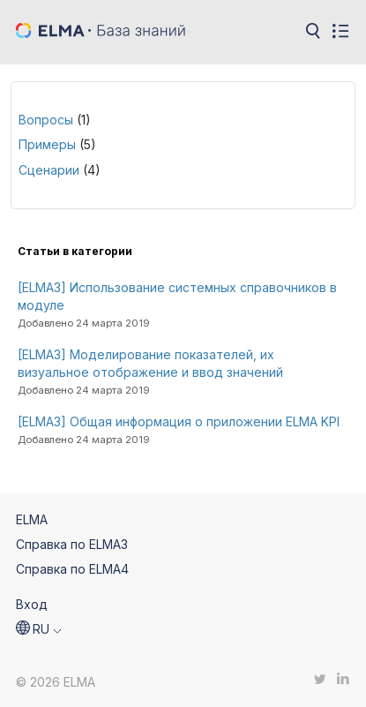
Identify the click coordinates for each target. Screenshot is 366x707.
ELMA (32, 519)
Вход (32, 604)
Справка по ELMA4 (72, 568)
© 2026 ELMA (55, 681)
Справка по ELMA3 (72, 544)
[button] (39, 629)
